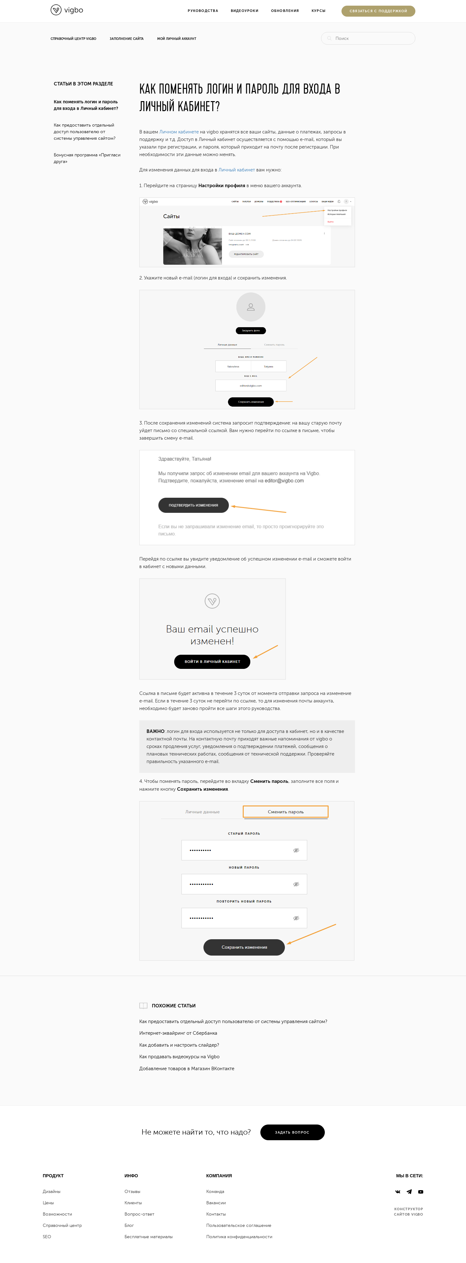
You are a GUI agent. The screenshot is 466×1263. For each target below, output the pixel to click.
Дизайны (51, 1191)
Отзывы (132, 1191)
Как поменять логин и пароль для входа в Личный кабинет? (86, 105)
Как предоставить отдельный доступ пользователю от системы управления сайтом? (84, 132)
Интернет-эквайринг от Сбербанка (178, 1033)
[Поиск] (368, 38)
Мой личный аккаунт (176, 39)
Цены (48, 1203)
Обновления (285, 11)
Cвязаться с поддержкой (379, 11)
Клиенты (133, 1203)
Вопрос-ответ (139, 1214)
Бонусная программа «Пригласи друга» (87, 158)
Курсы (319, 11)
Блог (129, 1225)
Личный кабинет (237, 170)
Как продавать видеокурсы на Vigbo (179, 1057)
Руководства (203, 11)
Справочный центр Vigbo (73, 39)
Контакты (216, 1214)
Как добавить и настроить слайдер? (179, 1045)
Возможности (57, 1214)
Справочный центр (62, 1225)
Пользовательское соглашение (238, 1225)
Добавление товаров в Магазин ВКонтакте (186, 1068)
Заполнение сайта (127, 39)
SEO (47, 1236)
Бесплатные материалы (149, 1236)
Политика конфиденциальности (239, 1236)
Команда (215, 1191)
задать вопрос (292, 1132)
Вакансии (216, 1203)
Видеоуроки (244, 11)
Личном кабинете (179, 132)
